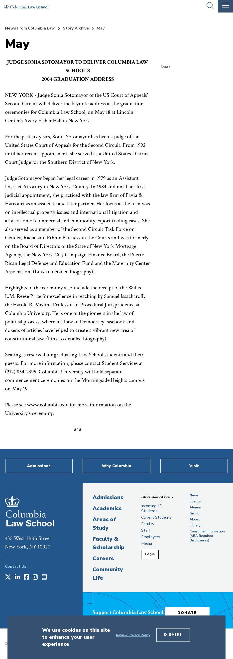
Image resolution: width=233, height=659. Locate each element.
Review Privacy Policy (133, 635)
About (195, 519)
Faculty (147, 524)
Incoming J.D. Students (152, 508)
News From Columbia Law (30, 28)
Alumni (195, 507)
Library (195, 525)
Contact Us (15, 566)
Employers (150, 537)
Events (195, 501)
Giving (195, 513)
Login (150, 554)
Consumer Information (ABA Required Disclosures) (207, 536)
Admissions (108, 497)
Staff (145, 530)
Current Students (156, 517)
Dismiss (173, 634)
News (194, 495)
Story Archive (76, 28)
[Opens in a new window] (8, 577)
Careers (103, 558)
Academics (107, 508)
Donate (187, 612)
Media (146, 543)
